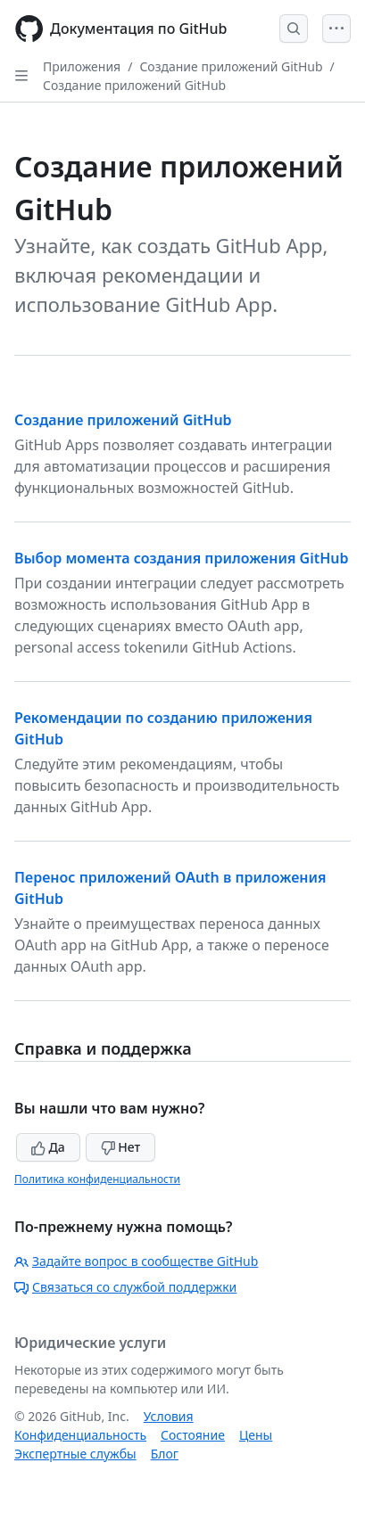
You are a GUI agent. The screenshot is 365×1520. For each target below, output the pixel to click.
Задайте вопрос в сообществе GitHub (136, 1261)
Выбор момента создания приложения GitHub (181, 558)
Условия (169, 1416)
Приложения (81, 66)
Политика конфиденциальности (97, 1179)
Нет (121, 1146)
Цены (255, 1434)
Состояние (193, 1434)
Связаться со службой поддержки (125, 1286)
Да (48, 1146)
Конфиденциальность (80, 1434)
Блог (164, 1453)
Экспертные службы (75, 1453)
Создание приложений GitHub (230, 66)
